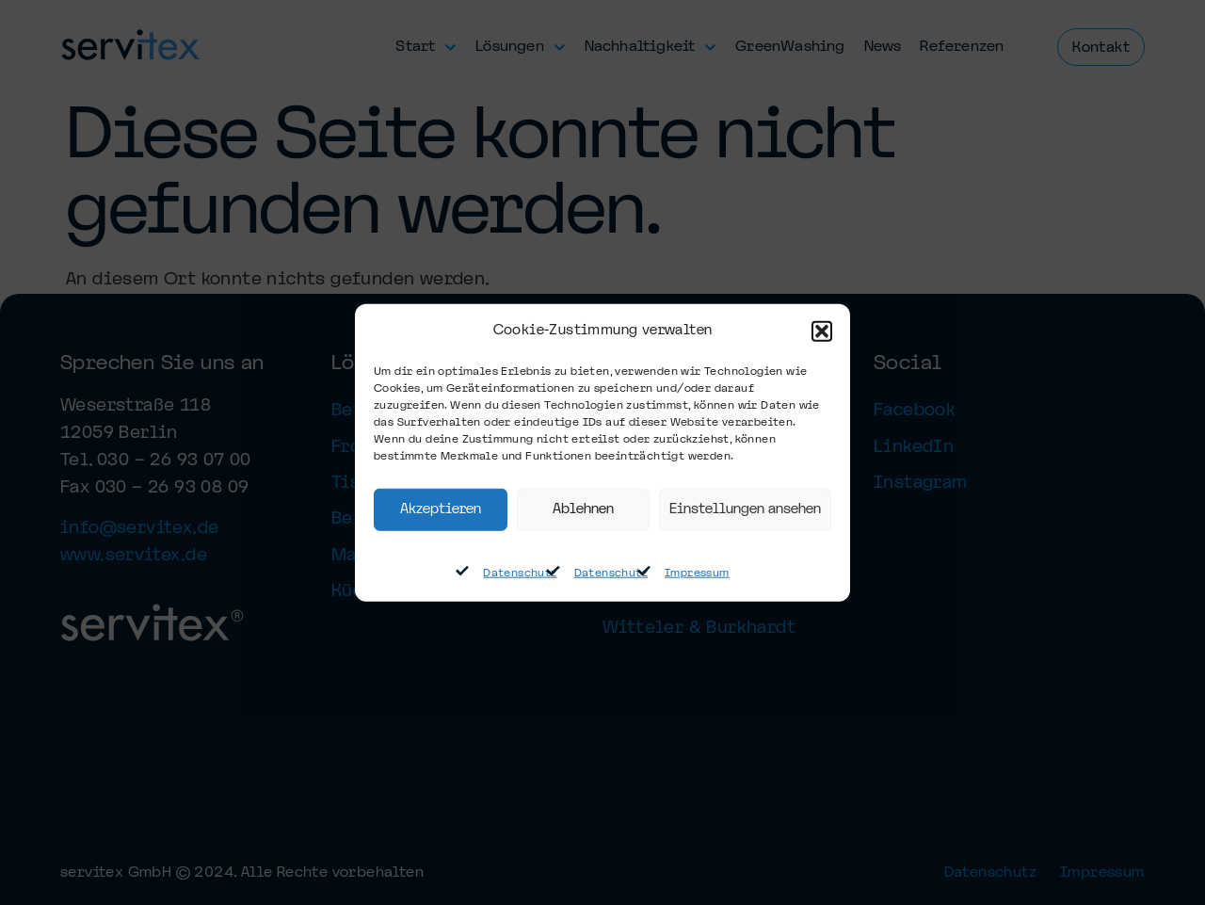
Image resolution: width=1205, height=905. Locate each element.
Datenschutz (519, 573)
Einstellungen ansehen (745, 510)
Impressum (697, 573)
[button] (821, 331)
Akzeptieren (440, 510)
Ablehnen (583, 510)
